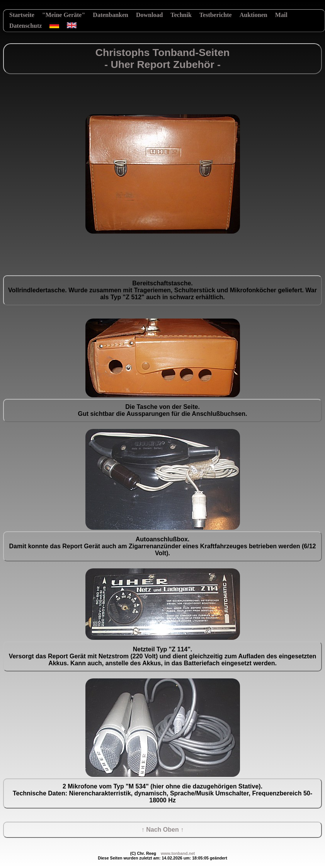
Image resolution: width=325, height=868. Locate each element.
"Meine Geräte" (63, 15)
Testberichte (215, 15)
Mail (281, 15)
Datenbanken (110, 15)
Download (149, 15)
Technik (181, 15)
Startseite (21, 15)
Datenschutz (25, 25)
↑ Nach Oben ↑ (162, 829)
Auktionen (253, 15)
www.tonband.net (178, 853)
